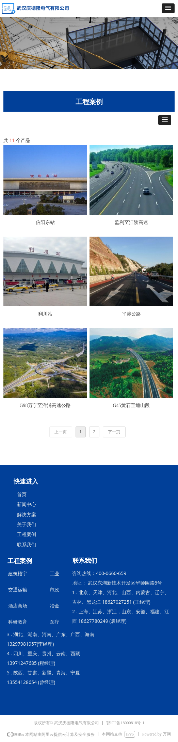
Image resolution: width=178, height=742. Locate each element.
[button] (168, 8)
